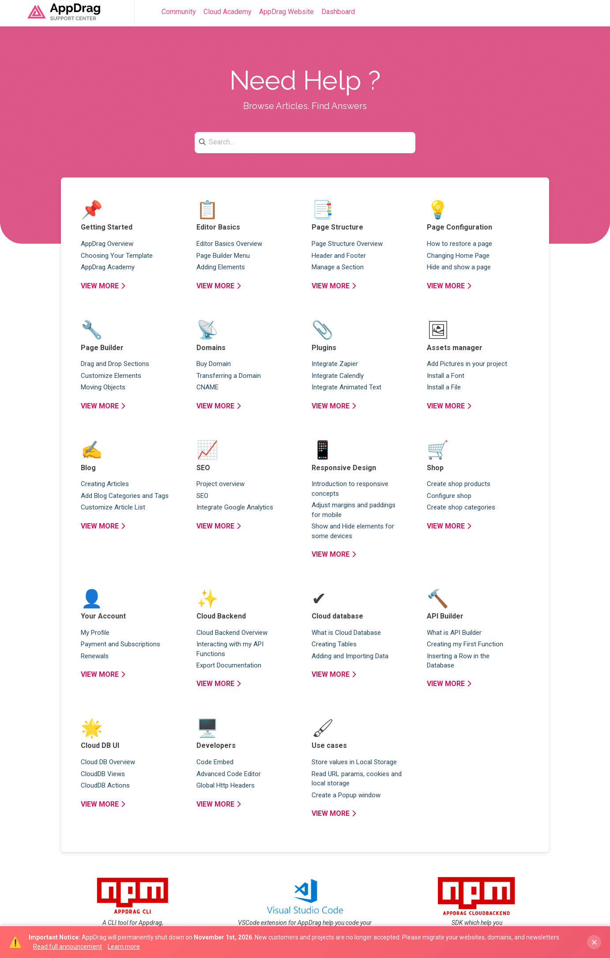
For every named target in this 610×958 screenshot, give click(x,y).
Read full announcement (67, 946)
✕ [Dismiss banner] (594, 942)
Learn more (124, 946)
